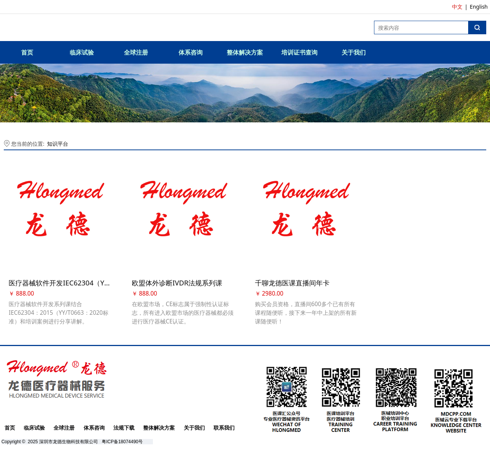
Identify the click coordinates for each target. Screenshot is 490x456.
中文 (457, 6)
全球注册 (136, 52)
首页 (27, 52)
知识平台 (57, 143)
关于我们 (354, 52)
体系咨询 (191, 52)
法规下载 (123, 426)
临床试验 (82, 52)
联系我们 (224, 426)
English (479, 6)
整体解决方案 (245, 52)
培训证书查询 (299, 52)
